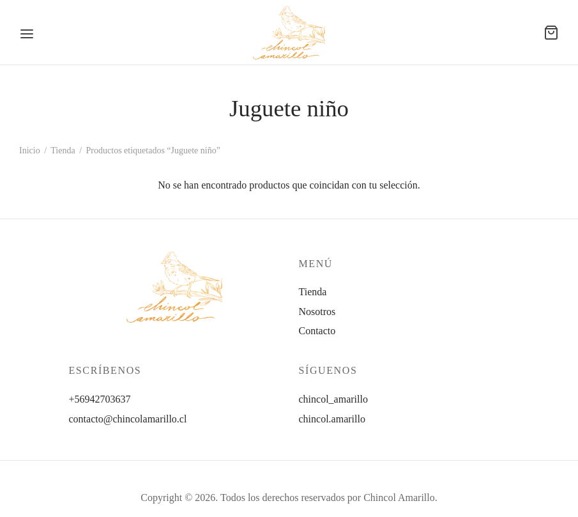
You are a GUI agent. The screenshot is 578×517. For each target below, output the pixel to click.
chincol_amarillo (333, 399)
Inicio (29, 150)
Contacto (317, 330)
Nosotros (317, 311)
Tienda (62, 150)
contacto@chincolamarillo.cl (128, 418)
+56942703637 (100, 399)
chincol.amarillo (332, 418)
